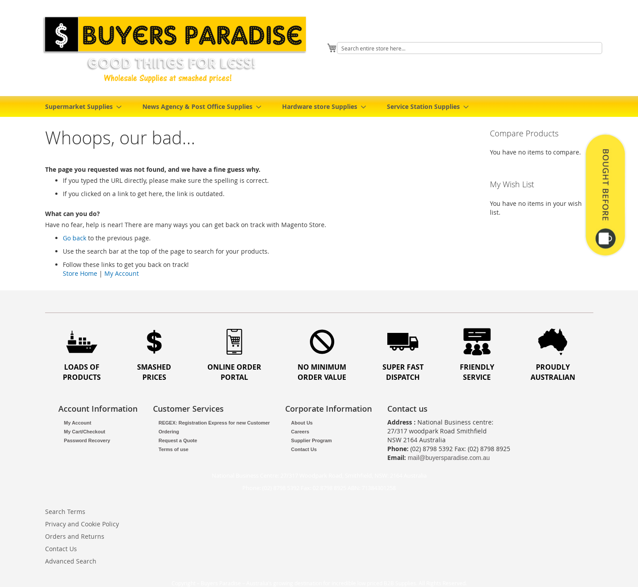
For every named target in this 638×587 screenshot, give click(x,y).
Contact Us (304, 449)
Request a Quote (178, 440)
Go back (74, 238)
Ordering (169, 431)
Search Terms (65, 511)
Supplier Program (311, 440)
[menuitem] (81, 106)
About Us (302, 422)
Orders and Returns (74, 536)
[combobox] (469, 48)
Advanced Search (70, 561)
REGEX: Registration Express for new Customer (214, 422)
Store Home (80, 273)
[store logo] (177, 49)
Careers (300, 431)
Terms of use (174, 449)
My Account (121, 273)
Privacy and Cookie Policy (82, 524)
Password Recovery (87, 440)
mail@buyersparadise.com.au (448, 457)
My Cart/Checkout (85, 431)
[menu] (319, 106)
